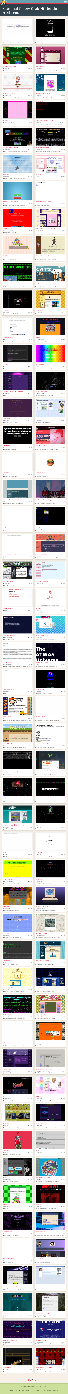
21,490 (63, 474)
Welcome (38, 337)
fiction (45, 1316)
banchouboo (39, 68)
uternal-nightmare (40, 529)
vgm (47, 1127)
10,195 (30, 1016)
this (13, 232)
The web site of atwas (41, 662)
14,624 (30, 312)
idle (9, 205)
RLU (4, 1096)
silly (50, 1018)
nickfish (38, 447)
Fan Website (6, 445)
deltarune (6, 449)
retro (38, 259)
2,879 (63, 1206)
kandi (44, 422)
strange (53, 42)
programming (46, 70)
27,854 (30, 610)
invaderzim (18, 666)
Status (43, 1390)
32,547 (63, 745)
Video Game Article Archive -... (44, 201)
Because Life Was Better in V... (11, 798)
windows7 (12, 666)
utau (5, 70)
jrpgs (38, 747)
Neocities (23, 1386)
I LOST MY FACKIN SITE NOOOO (13, 391)
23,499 (63, 149)
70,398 (63, 691)
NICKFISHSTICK (40, 445)
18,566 (63, 447)
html (43, 476)
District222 (38, 798)
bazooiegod (39, 420)
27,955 (30, 230)
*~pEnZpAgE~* (39, 852)
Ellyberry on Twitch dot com (43, 93)
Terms (49, 1390)
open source (30, 1386)
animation (16, 1316)
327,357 (30, 583)
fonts (10, 1289)
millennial (46, 910)
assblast (38, 610)
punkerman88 (39, 149)
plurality (6, 585)
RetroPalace (6, 1123)
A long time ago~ (40, 987)
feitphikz (38, 366)
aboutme (18, 42)
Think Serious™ (7, 228)
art (42, 42)
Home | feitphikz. (40, 364)
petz (8, 991)
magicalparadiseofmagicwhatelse (44, 989)
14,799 (63, 881)
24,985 (63, 827)
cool (50, 286)
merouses (38, 556)
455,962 (30, 447)
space (17, 557)
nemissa (6, 366)
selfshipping (39, 422)
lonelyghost (6, 420)
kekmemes (13, 720)
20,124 (63, 393)
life (17, 1154)
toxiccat (38, 827)
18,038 (63, 312)
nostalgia (49, 259)
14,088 (63, 1233)
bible (44, 666)
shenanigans (10, 70)
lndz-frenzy (39, 881)
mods (46, 1289)
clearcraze (6, 935)
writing (20, 97)
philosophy (62, 1072)
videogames (12, 42)
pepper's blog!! (7, 1204)
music (5, 151)
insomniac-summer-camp (42, 773)
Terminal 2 (6, 472)
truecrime (16, 1181)
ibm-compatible (40, 1342)
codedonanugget (46, 151)
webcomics (20, 1100)
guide (52, 1181)
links (40, 341)
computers (23, 151)
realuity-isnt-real (7, 1098)
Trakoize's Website (8, 689)
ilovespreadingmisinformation (43, 1071)
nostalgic (50, 1371)
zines (23, 883)
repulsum (38, 41)
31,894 (30, 908)
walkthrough (48, 1181)
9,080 (63, 1369)
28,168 (30, 881)
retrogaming (7, 1127)
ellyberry (38, 95)
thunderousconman (8, 501)
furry (7, 828)
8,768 (31, 1342)
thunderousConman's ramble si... (12, 500)
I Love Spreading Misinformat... (44, 1069)
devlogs (56, 557)
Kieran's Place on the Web (42, 256)
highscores (23, 1127)
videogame (22, 205)
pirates (21, 1072)
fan (10, 449)
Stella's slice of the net (9, 93)
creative (51, 720)
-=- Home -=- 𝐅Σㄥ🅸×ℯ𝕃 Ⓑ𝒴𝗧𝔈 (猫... (13, 825)
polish (53, 991)
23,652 (63, 501)
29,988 (63, 773)
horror (49, 42)
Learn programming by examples (44, 120)
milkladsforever (40, 745)
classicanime (7, 97)
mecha (42, 1181)
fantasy (49, 1316)
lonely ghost (6, 418)
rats (17, 1100)
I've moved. (6, 39)
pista (4, 474)
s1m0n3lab (6, 310)
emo (41, 1371)
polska (49, 991)
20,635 (30, 501)
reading (51, 910)
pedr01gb (5, 1288)
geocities (44, 259)
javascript (48, 530)
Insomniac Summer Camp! (43, 771)
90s (40, 259)
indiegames (56, 720)
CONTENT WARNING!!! (10, 1340)
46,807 (63, 339)
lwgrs (5, 610)
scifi (21, 1018)
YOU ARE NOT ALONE (9, 554)
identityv (56, 449)
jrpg (52, 964)
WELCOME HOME (8, 1259)
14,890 (30, 773)
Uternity (37, 527)
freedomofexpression (54, 1072)
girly (41, 1100)
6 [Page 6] (36, 1380)
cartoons (43, 828)
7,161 (63, 1315)
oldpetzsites (17, 991)
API (32, 1390)
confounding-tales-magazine (10, 1016)
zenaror (38, 1288)
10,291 (63, 1152)
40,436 (63, 258)
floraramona (6, 1206)
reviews (8, 1181)
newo (5, 447)
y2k (46, 1371)
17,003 (30, 1125)
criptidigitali (6, 1369)
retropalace (6, 1125)
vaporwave (29, 666)
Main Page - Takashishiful (10, 1313)
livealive (39, 1181)
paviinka (5, 258)
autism (55, 937)
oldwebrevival (7, 883)
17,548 (63, 1044)
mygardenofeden (40, 1260)
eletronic (42, 1289)
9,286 (31, 1206)
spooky (16, 422)
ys (43, 964)
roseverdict (6, 68)
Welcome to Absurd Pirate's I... (11, 147)
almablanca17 (7, 1071)
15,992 (30, 529)
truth (48, 1072)
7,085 (31, 556)
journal (47, 801)
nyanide (5, 854)
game (17, 205)
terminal (11, 476)
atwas (37, 664)
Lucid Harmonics (7, 1231)
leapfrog (5, 745)
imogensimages (7, 529)
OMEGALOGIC (39, 689)
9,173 (31, 1288)
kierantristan (39, 258)
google (5, 856)
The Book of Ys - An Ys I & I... (43, 960)
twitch (54, 97)
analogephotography (14, 910)
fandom (46, 991)
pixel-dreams (39, 583)
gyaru (38, 1100)
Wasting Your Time (40, 1231)
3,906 (63, 1098)
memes (15, 70)
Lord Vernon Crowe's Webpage (44, 500)
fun (37, 341)
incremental (13, 205)
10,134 (63, 610)
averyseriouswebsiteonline (9, 230)
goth (43, 1371)
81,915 (63, 420)
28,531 (30, 800)
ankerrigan (39, 718)
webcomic (48, 368)
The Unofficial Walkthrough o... (44, 1177)
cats (47, 341)
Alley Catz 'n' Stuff (8, 987)
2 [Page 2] (30, 1380)
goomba (5, 285)
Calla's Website (39, 66)
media (48, 883)
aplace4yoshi (6, 800)
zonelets (57, 1235)
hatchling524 (7, 1342)
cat (9, 828)
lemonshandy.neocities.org (10, 771)
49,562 (63, 718)
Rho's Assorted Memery (9, 66)
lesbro (5, 962)
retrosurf (49, 693)
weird (18, 1371)
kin (19, 585)
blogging (15, 313)
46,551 (30, 258)
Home (37, 1150)
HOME (37, 825)
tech (44, 720)
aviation (53, 151)
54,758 (63, 854)
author (42, 1316)
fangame (57, 1181)
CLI (23, 1390)
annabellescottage (40, 935)
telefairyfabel (39, 230)
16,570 (30, 1044)
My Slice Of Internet (41, 391)
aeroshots (6, 176)
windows (5, 120)
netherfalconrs (7, 41)
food (5, 395)
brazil (38, 1289)
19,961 (63, 583)
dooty (30, 720)
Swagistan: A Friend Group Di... (44, 283)
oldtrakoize (6, 691)
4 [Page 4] (33, 1380)
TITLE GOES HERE (8, 744)
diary (49, 1100)
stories (18, 1018)
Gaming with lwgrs (8, 608)
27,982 (30, 718)
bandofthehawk (7, 95)
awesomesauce (24, 720)
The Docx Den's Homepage (43, 1313)
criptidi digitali (7, 1367)
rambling (21, 503)
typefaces (20, 1289)
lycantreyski (39, 312)
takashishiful (6, 1315)
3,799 (63, 1288)
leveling (6, 801)
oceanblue (6, 393)
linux (27, 151)
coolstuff (10, 178)
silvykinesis (39, 637)
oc (43, 368)
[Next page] (39, 1380)
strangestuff (7, 1018)
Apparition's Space (8, 1042)
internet (43, 341)
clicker (5, 205)
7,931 (31, 1233)
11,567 (63, 664)
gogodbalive (39, 1179)
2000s (12, 828)
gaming (45, 97)
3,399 (63, 908)
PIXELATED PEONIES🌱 (42, 906)
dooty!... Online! (7, 716)
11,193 (63, 800)
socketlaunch (39, 1152)
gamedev (52, 557)
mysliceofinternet (40, 393)
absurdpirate (6, 149)
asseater (5, 1260)
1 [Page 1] (28, 1380)
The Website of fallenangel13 (43, 1367)
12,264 (63, 1125)
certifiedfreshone (7, 664)
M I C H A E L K (39, 1123)
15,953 (63, 1016)
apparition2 (6, 1044)
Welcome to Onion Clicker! (10, 201)
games (38, 205)
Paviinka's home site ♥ (9, 256)
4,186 (31, 339)
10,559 (30, 935)
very (9, 232)
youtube (14, 856)
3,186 (63, 989)
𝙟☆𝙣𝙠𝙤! (37, 1096)
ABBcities (38, 608)
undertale (13, 449)
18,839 (63, 1179)
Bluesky (44, 1386)
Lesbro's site (6, 960)
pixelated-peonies (40, 908)
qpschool (38, 122)
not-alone (5, 556)
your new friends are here (42, 39)
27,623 (30, 420)
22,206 (30, 68)
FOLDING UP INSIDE (41, 1042)
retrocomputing (60, 1343)
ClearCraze (6, 933)
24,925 (30, 854)
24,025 (63, 366)
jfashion (52, 1100)
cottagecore (46, 937)
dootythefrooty (7, 718)
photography (7, 530)
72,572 (30, 285)
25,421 (30, 393)
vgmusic (50, 1127)
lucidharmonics (7, 1233)
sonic (49, 639)
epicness (18, 720)
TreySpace (38, 310)
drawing (40, 639)
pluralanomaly (7, 583)
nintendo (53, 585)
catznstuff (6, 989)
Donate (18, 1390)
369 (31, 1260)
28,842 (30, 691)
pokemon (39, 449)
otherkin (16, 585)
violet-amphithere (7, 637)
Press (37, 1390)
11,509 (63, 285)
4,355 (31, 962)
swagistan (38, 285)
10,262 (63, 637)
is (11, 232)
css (39, 530)
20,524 (63, 230)
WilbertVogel (6, 906)
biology (24, 747)
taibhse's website (8, 337)
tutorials (39, 124)
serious (6, 232)
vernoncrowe (39, 501)
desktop (6, 313)
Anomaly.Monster (8, 581)
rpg (8, 964)
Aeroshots (6, 174)
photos (5, 178)
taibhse (5, 339)
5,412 (31, 827)
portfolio (39, 42)
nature (19, 1154)
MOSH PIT (38, 1204)
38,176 (63, 1342)
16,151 (63, 41)
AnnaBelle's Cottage (41, 933)
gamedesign (53, 70)
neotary (38, 474)
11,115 (30, 1315)
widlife (7, 1154)
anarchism (44, 1208)
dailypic (5, 1152)
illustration (53, 639)
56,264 (63, 1071)
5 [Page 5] (35, 1380)
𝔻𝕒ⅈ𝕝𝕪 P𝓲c (6, 1150)
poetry (17, 503)
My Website (38, 879)
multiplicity (11, 585)
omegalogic (39, 691)
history (53, 1018)
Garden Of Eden (40, 1259)
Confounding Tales (8, 1015)
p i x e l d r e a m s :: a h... (42, 581)
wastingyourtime (40, 1233)
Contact (55, 1390)
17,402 (30, 1179)
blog (12, 341)
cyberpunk (39, 1208)
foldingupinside (40, 1044)
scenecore (23, 666)
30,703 (30, 176)
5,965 (31, 122)
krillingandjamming (40, 1015)
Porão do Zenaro (40, 1286)
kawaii (44, 585)
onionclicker (6, 203)
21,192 (30, 474)
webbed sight (6, 283)
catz (5, 991)
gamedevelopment (60, 70)
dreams (43, 801)
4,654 (63, 556)
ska (42, 503)
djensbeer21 (6, 908)
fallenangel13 (39, 1369)
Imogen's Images (8, 527)
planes (59, 151)
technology (15, 178)
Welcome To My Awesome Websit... (45, 228)
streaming (49, 97)
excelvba (55, 124)
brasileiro (6, 1289)
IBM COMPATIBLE (40, 1340)
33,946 (63, 176)
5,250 (31, 664)
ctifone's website (7, 662)
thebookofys (39, 962)
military (40, 286)
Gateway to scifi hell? (9, 635)
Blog (27, 1390)
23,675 (30, 149)
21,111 (30, 366)
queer (50, 313)
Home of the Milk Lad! (41, 744)
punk (24, 1018)
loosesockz (39, 1098)
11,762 (63, 962)
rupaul (5, 1072)
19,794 (63, 529)
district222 (38, 800)
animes (17, 1072)
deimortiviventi (7, 1179)
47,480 (30, 41)
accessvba (60, 124)
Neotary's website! (40, 472)
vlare (5, 693)
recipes (12, 1127)
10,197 (63, 935)
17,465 (30, 637)
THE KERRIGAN (40, 716)
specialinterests (7, 503)
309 (31, 1369)
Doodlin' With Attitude (41, 635)
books (7, 422)
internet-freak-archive (8, 881)
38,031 (30, 95)
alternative (50, 449)
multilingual (6, 259)
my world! (38, 174)
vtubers (38, 503)
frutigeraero (7, 666)
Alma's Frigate (7, 1069)
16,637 (30, 1071)
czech (16, 259)
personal (45, 42)
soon (4, 852)
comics (38, 828)
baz (36, 418)
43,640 (63, 203)
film (44, 1045)
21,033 (63, 68)
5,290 (63, 1260)
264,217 (62, 122)
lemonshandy (6, 773)
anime (8, 341)
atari (27, 1127)
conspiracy (43, 1072)
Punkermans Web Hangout (43, 147)
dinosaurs (19, 747)
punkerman (39, 151)
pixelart (49, 964)
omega (44, 693)
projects (45, 856)
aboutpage (6, 42)
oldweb (54, 856)
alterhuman (23, 585)
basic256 (50, 124)
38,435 (63, 95)
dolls (59, 937)
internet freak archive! (9, 879)
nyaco (37, 176)
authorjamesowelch (41, 1315)
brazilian (25, 1289)
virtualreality (63, 1235)
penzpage (39, 854)
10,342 (30, 745)
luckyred (38, 1206)
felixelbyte (6, 827)
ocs (48, 313)
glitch (7, 1235)
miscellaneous (7, 774)
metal (47, 828)
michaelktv (39, 1125)
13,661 (30, 1098)
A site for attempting (41, 554)
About (11, 1390)
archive (48, 205)
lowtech (10, 313)
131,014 (30, 203)
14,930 (30, 1152)
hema (19, 801)
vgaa (37, 203)
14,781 (30, 989)
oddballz (11, 991)
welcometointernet (40, 339)
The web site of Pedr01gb (10, 1286)
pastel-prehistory (7, 122)
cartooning (39, 368)
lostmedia (12, 422)
